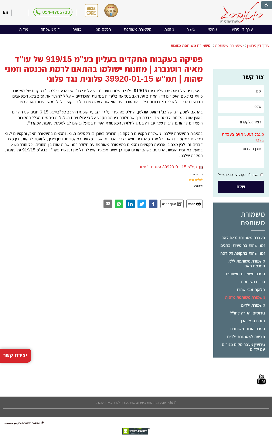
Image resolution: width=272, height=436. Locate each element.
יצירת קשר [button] (15, 342)
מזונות (169, 29)
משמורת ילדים (253, 305)
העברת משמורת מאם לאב (243, 237)
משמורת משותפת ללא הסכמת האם (246, 263)
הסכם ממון (102, 29)
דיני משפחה (50, 29)
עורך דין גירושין (241, 29)
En (5, 12)
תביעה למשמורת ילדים (246, 336)
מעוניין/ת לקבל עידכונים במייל (238, 174)
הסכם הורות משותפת (247, 328)
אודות (23, 29)
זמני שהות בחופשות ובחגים (242, 245)
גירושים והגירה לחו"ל (247, 313)
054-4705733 (56, 12)
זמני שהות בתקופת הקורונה (242, 253)
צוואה (76, 29)
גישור (191, 29)
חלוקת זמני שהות (251, 289)
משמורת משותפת (138, 29)
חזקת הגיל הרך (252, 321)
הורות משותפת (253, 281)
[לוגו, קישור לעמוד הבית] (241, 13)
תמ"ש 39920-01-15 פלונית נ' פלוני (171, 167)
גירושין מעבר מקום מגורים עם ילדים (243, 347)
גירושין (212, 29)
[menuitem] (241, 29)
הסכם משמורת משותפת (245, 273)
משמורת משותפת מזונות (245, 297)
